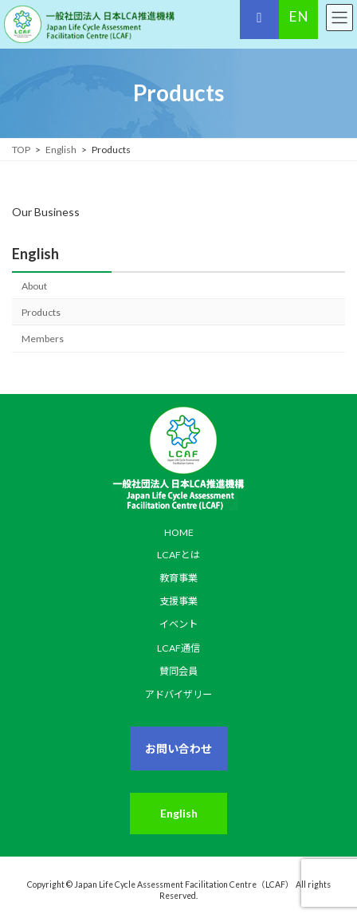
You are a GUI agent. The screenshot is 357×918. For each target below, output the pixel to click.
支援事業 (178, 601)
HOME (179, 532)
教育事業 (178, 578)
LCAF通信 (178, 648)
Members (43, 339)
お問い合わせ (178, 748)
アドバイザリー (178, 694)
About (34, 286)
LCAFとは (178, 555)
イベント (178, 625)
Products (41, 312)
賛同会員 (178, 671)
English (35, 253)
